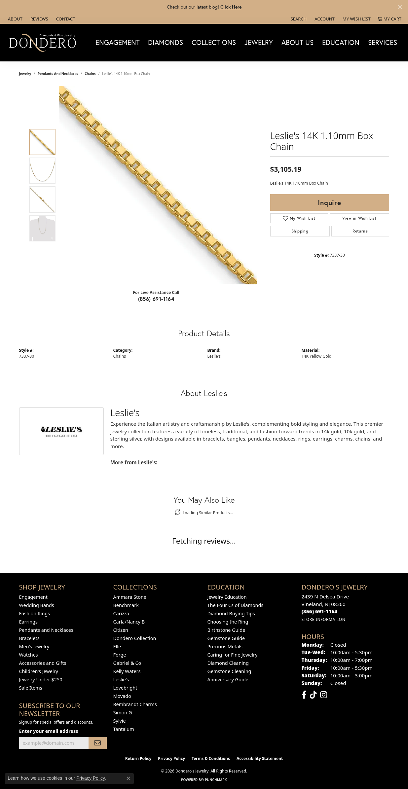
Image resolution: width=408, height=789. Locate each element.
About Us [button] (297, 42)
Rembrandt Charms (135, 704)
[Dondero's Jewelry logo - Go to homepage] (44, 42)
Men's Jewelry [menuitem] (34, 646)
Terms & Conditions (211, 758)
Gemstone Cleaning (229, 671)
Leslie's (214, 356)
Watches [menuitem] (28, 655)
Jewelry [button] (258, 42)
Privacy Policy (171, 758)
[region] (158, 185)
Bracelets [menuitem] (29, 638)
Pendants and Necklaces (58, 73)
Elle (117, 646)
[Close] (400, 7)
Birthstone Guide (226, 630)
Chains (90, 73)
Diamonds (165, 42)
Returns (360, 231)
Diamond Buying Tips (231, 613)
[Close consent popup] (128, 778)
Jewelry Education (227, 597)
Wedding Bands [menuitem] (36, 605)
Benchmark (126, 605)
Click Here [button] (230, 7)
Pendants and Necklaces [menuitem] (46, 630)
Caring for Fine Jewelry (232, 655)
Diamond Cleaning (228, 663)
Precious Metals (224, 646)
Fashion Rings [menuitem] (34, 613)
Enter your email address (48, 731)
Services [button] (382, 42)
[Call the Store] (320, 611)
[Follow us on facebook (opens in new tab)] (304, 695)
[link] (14, 19)
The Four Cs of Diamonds (235, 605)
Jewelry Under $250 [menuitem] (40, 679)
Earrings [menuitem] (28, 622)
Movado (122, 696)
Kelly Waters (127, 671)
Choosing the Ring (227, 622)
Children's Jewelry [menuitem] (38, 671)
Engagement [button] (117, 42)
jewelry (25, 73)
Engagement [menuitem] (33, 597)
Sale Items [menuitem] (30, 688)
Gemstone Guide (226, 638)
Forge (119, 655)
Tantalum (123, 729)
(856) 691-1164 (156, 298)
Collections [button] (214, 42)
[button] (298, 19)
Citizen (121, 630)
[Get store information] (324, 619)
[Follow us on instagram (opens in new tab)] (323, 695)
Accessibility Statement (260, 758)
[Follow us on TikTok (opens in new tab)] (313, 695)
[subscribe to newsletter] (97, 743)
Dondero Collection (134, 638)
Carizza (121, 613)
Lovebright (125, 688)
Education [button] (340, 42)
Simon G (122, 712)
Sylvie (119, 721)
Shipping (299, 231)
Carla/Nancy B (129, 622)
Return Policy (138, 758)
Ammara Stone (129, 597)
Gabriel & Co (127, 663)
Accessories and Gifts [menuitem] (42, 663)
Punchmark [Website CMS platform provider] (216, 779)
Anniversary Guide (227, 679)
